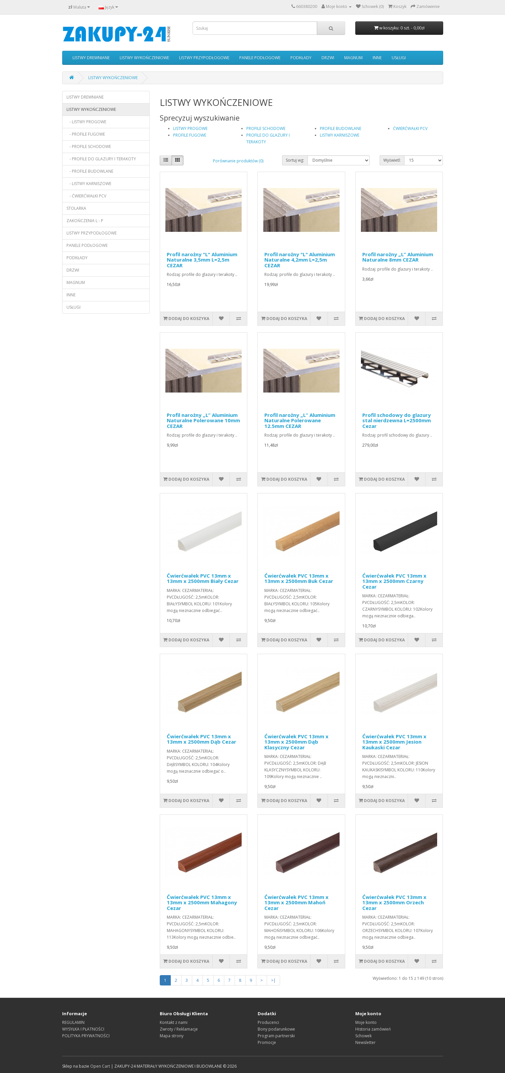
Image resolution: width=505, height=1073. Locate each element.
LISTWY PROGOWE (190, 128)
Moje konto (366, 1022)
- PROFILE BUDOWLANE (90, 171)
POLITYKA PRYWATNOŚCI (86, 1036)
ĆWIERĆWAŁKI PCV (410, 128)
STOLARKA (76, 208)
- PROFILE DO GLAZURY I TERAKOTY (101, 159)
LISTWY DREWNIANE (91, 57)
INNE (377, 57)
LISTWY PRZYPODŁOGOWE (204, 57)
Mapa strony (171, 1036)
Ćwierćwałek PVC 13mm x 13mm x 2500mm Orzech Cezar (394, 902)
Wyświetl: (392, 160)
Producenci (268, 1022)
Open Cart (100, 1066)
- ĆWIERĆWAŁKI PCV (86, 196)
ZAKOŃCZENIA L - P (85, 220)
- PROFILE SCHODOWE (89, 146)
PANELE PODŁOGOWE (259, 57)
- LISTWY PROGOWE (86, 122)
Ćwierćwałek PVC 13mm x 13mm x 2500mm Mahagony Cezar (202, 902)
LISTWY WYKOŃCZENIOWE (144, 57)
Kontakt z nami (173, 1022)
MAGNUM (353, 57)
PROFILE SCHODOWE (265, 128)
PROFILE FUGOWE (189, 135)
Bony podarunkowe (276, 1029)
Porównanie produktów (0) (238, 161)
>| (273, 980)
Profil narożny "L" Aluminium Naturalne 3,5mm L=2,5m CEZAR (202, 260)
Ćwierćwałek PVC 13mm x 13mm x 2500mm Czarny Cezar (394, 581)
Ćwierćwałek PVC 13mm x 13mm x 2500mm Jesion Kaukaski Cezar (394, 742)
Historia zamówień (373, 1029)
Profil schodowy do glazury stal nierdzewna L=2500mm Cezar (396, 420)
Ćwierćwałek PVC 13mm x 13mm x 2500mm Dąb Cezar (201, 739)
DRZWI (328, 57)
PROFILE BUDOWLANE (340, 128)
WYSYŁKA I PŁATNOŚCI (83, 1029)
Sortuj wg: (295, 160)
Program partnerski (276, 1036)
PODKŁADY (300, 57)
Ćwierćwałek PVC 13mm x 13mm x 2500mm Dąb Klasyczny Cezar (296, 742)
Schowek (363, 1036)
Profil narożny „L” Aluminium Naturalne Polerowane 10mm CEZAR (203, 420)
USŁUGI (399, 57)
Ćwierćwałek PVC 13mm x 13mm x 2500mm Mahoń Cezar (296, 902)
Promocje (267, 1042)
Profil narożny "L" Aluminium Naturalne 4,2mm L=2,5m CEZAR (299, 260)
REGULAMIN (73, 1022)
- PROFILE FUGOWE (86, 134)
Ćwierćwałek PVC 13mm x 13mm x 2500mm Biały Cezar (203, 578)
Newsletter (365, 1042)
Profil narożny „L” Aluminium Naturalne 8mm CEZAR (397, 257)
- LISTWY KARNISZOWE (89, 183)
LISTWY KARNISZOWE (339, 135)
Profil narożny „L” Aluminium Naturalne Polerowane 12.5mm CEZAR (299, 420)
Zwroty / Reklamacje (179, 1029)
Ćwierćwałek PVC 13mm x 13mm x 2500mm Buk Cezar (298, 578)
